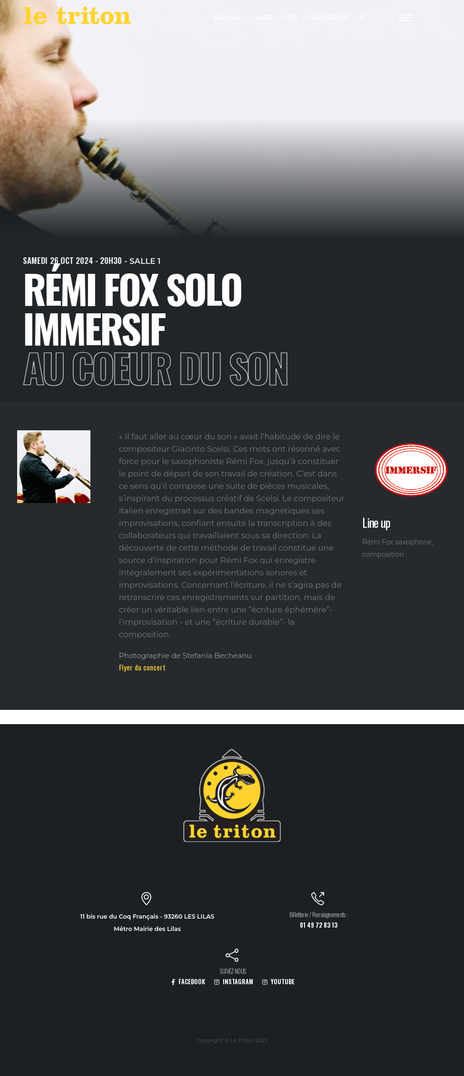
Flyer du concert (142, 667)
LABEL (261, 17)
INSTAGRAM (233, 981)
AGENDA (224, 17)
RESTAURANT (327, 17)
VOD (288, 17)
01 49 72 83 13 (318, 925)
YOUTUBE (278, 981)
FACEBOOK (188, 981)
